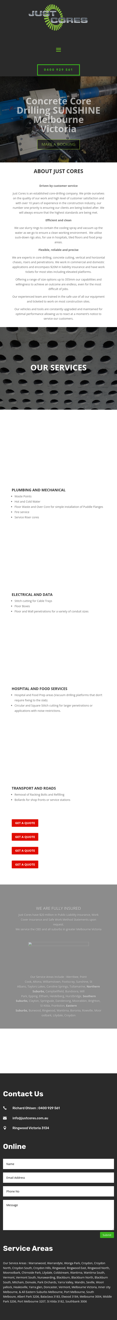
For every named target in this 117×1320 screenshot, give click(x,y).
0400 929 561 (58, 70)
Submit (107, 1235)
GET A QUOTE (25, 823)
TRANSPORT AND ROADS (34, 788)
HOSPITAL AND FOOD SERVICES (39, 688)
